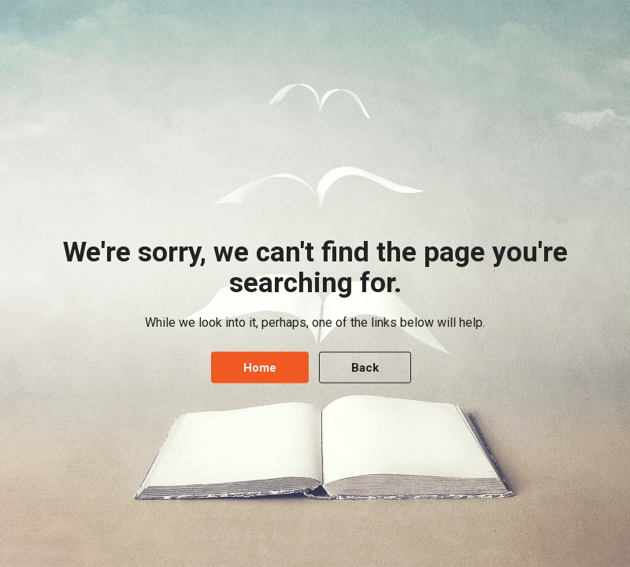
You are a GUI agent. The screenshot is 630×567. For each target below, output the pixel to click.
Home (259, 367)
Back (365, 367)
